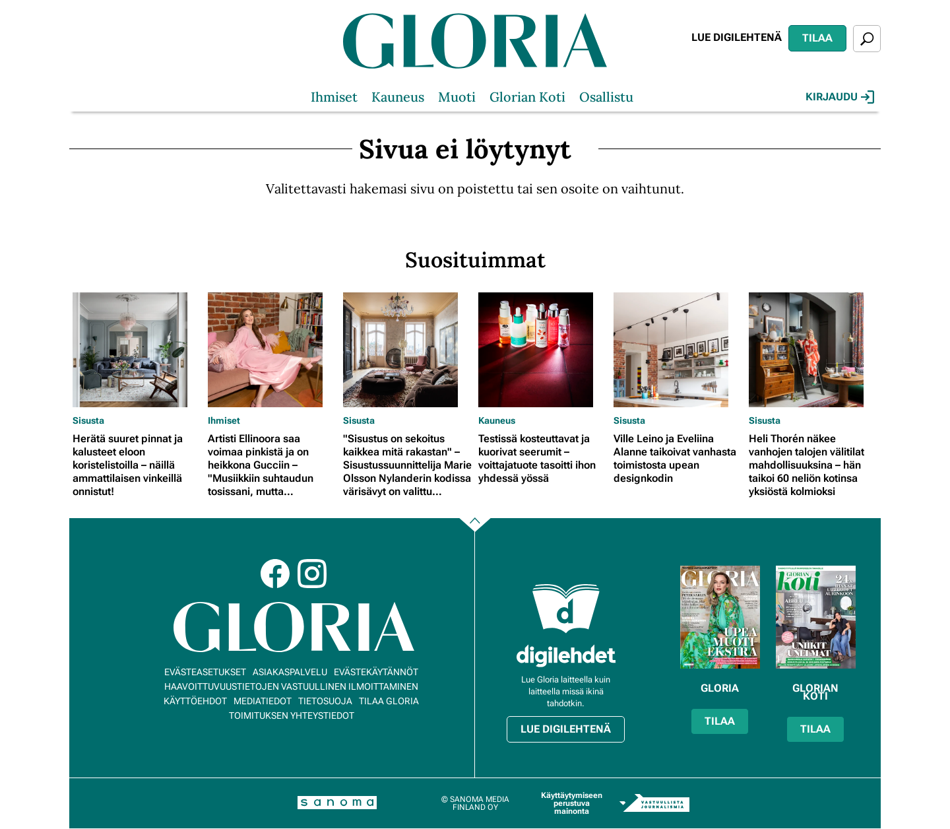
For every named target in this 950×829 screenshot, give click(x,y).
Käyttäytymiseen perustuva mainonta (571, 803)
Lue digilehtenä (736, 37)
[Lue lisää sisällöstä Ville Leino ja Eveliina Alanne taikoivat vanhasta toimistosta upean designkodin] (678, 349)
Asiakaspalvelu (290, 672)
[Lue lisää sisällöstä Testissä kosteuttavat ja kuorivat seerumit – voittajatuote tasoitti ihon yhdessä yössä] (542, 349)
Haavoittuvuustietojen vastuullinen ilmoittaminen (291, 686)
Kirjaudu (840, 97)
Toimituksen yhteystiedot (291, 715)
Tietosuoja (325, 701)
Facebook (275, 573)
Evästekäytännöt (376, 672)
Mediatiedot (263, 701)
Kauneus (397, 96)
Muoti (457, 96)
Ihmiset (334, 96)
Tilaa (817, 38)
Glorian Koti (527, 96)
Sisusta (88, 420)
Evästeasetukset (205, 672)
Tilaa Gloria (389, 701)
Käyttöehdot (195, 701)
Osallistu (606, 96)
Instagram (312, 573)
